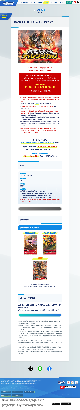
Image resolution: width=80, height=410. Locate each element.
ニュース (33, 2)
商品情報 (40, 2)
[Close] (78, 403)
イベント (46, 2)
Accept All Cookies (66, 403)
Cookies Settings (17, 396)
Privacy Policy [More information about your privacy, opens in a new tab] (29, 407)
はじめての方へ (24, 2)
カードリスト (54, 2)
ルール (61, 2)
